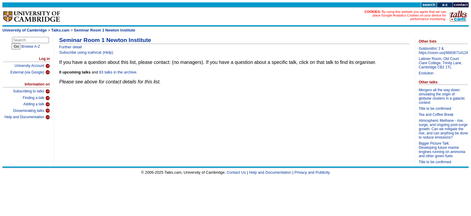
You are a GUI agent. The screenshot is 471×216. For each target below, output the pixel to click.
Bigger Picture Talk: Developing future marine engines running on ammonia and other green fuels (442, 149)
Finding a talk (36, 98)
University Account (32, 66)
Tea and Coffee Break (436, 114)
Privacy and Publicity (312, 172)
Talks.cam (60, 30)
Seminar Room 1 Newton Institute (104, 30)
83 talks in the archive (117, 72)
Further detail (70, 47)
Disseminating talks (31, 110)
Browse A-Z (30, 46)
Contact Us (236, 172)
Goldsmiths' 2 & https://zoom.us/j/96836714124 (443, 50)
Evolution (426, 73)
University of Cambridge (24, 30)
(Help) (108, 52)
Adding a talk (36, 104)
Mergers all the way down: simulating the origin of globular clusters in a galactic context (442, 96)
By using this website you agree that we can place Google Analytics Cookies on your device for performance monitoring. (409, 15)
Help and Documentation (27, 117)
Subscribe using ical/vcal (80, 52)
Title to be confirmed (435, 108)
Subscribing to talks (31, 91)
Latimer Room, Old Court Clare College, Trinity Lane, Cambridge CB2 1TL (440, 63)
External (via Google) (30, 72)
